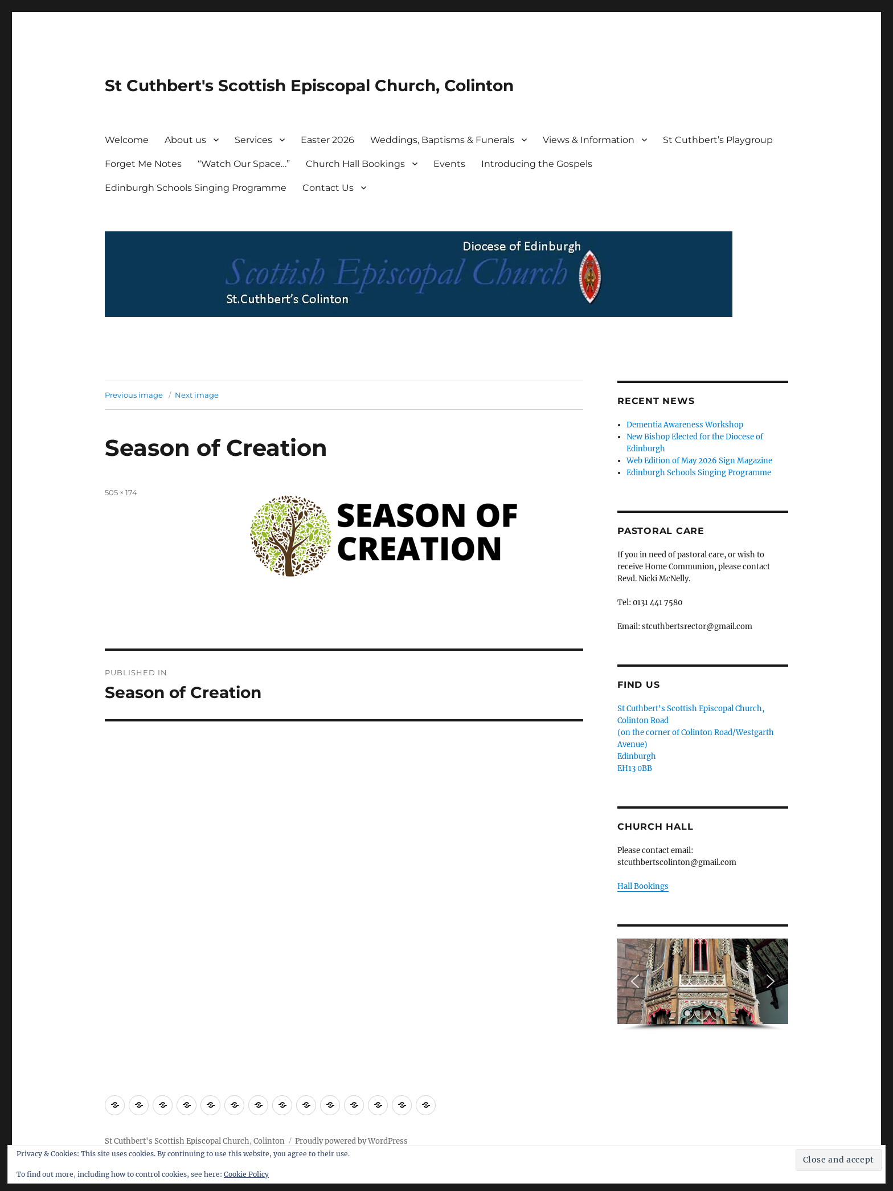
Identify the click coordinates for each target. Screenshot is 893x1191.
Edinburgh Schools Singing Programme (195, 187)
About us (185, 139)
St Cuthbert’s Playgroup (718, 139)
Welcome (127, 139)
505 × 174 (121, 492)
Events (449, 163)
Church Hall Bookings (355, 163)
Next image (197, 394)
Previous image (134, 394)
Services (253, 139)
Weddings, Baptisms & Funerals (442, 139)
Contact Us (328, 187)
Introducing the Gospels (536, 163)
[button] (635, 981)
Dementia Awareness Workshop (684, 425)
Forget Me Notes (143, 163)
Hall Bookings (643, 886)
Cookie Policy (246, 1174)
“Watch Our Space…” (244, 163)
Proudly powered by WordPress (351, 1141)
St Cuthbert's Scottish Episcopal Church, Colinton (309, 85)
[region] (702, 985)
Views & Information (588, 139)
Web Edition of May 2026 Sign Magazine (699, 461)
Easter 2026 (327, 139)
